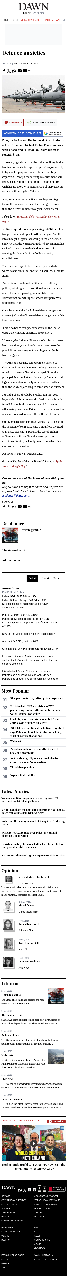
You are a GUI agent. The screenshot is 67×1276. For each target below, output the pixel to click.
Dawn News (39, 1248)
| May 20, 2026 (33, 13)
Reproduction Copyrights (47, 1200)
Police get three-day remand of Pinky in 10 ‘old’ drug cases (33, 823)
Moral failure (26, 905)
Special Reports (42, 1240)
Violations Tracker (31, 20)
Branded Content (42, 1208)
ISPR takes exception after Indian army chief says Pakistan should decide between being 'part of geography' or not (37, 732)
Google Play (18, 466)
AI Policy (5, 1208)
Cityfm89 (5, 1259)
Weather (5, 1236)
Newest (45, 578)
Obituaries (39, 1217)
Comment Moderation (12, 1221)
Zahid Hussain (26, 883)
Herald (5, 1263)
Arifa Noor (24, 967)
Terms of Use (8, 1213)
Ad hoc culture (12, 560)
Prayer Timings (9, 1228)
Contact (5, 1196)
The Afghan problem (22, 767)
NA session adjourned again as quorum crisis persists (33, 855)
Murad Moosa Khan (28, 911)
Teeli (3, 1268)
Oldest (32, 578)
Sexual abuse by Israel (34, 877)
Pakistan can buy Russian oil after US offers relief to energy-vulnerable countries (32, 845)
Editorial (7, 63)
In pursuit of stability (22, 775)
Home (6, 20)
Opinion (9, 870)
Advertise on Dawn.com (45, 1204)
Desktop (5, 1240)
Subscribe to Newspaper (46, 1196)
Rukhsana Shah (26, 930)
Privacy (5, 1217)
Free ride (7, 1079)
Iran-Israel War (52, 20)
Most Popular (15, 691)
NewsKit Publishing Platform (46, 1259)
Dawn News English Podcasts (20, 1120)
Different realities (29, 961)
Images (37, 1236)
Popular (58, 578)
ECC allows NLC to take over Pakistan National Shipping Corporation (29, 834)
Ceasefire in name (12, 1099)
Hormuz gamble (30, 530)
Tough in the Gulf (29, 943)
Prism (36, 1232)
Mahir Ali (23, 949)
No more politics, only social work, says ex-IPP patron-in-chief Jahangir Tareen (29, 800)
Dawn (36, 1228)
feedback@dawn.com (15, 495)
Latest (15, 20)
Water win (16, 741)
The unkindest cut (14, 550)
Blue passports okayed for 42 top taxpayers (36, 698)
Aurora (37, 1244)
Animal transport (29, 924)
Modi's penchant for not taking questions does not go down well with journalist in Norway (33, 811)
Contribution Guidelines (13, 1200)
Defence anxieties (23, 52)
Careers (38, 1213)
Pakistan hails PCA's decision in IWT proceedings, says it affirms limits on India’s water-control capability (36, 710)
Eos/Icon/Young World (12, 1255)
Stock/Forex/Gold (10, 1232)
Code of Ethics (9, 1204)
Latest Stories (15, 791)
